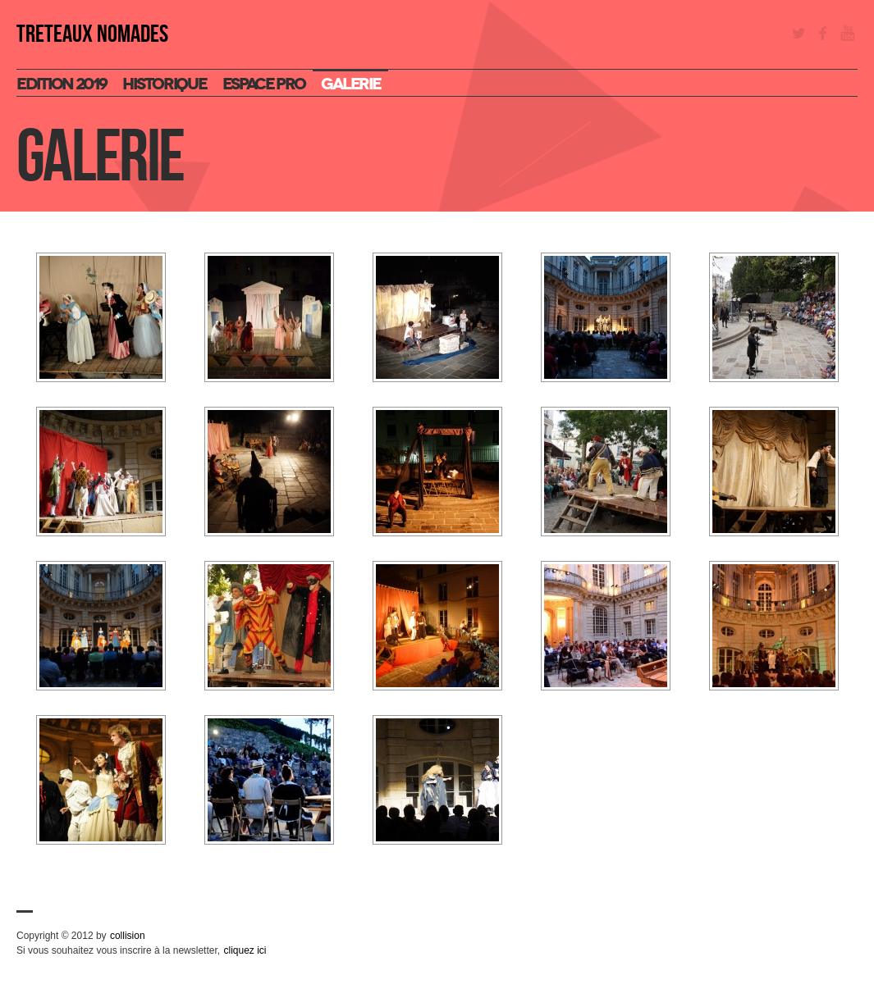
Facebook (823, 33)
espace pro (263, 83)
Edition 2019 (61, 83)
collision (127, 935)
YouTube (848, 33)
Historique (164, 83)
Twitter (798, 33)
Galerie (350, 83)
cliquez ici (244, 950)
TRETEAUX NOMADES (92, 34)
